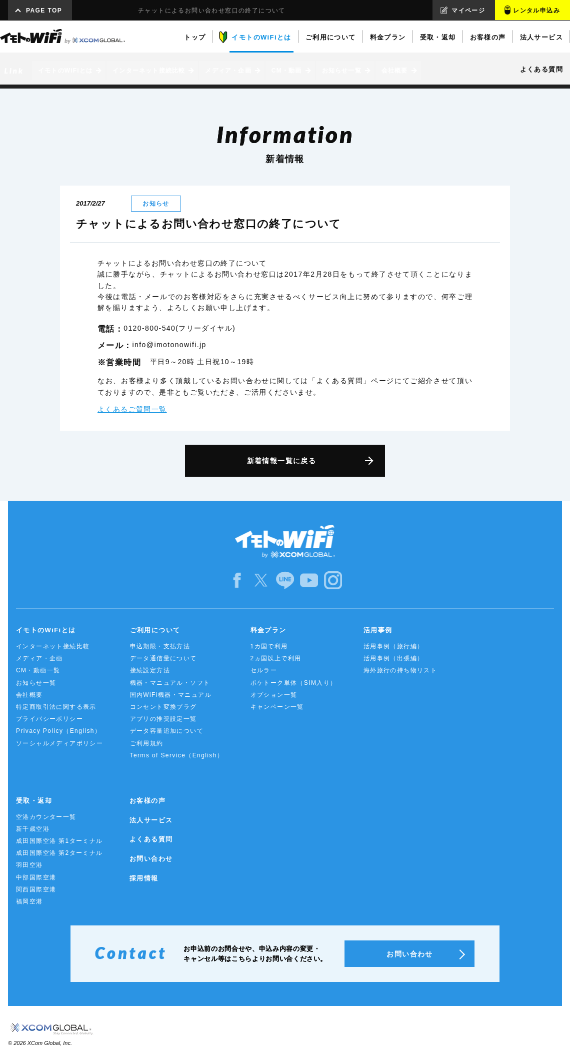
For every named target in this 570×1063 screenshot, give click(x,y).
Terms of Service (177, 755)
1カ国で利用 (269, 646)
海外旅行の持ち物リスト (400, 670)
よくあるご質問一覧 (132, 409)
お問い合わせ (151, 858)
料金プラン (268, 630)
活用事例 (378, 630)
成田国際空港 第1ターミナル (59, 840)
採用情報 (144, 878)
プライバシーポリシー (49, 718)
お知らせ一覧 (36, 682)
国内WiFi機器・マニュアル (171, 694)
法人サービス (151, 820)
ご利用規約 (147, 743)
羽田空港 (29, 864)
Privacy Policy (58, 730)
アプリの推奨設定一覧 (163, 718)
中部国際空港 (36, 877)
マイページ (468, 10)
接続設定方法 (150, 670)
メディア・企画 (39, 658)
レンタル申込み (536, 10)
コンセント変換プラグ (163, 706)
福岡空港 (29, 901)
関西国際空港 (36, 889)
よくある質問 (151, 839)
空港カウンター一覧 (46, 816)
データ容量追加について (167, 730)
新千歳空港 (33, 828)
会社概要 (29, 694)
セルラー (264, 670)
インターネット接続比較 (53, 646)
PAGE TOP (44, 10)
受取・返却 (34, 800)
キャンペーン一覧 (277, 706)
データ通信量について (163, 658)
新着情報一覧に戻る (281, 461)
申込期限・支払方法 (160, 646)
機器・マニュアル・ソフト (170, 682)
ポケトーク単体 (293, 682)
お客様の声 (148, 800)
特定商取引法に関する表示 (56, 706)
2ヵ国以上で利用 (276, 658)
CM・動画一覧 (38, 670)
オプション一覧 (274, 694)
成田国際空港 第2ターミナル (59, 852)
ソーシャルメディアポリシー (59, 743)
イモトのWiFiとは (46, 630)
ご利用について (155, 630)
